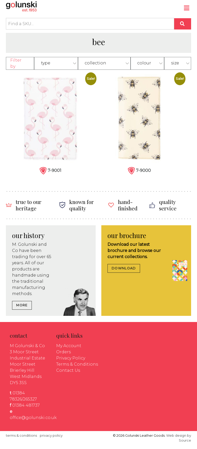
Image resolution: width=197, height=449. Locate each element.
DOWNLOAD (124, 268)
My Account (68, 345)
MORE (21, 305)
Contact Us (68, 370)
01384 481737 (26, 405)
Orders (63, 351)
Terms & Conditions (77, 364)
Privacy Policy (70, 358)
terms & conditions (21, 435)
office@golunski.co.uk (33, 417)
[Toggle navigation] (187, 9)
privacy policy (51, 435)
